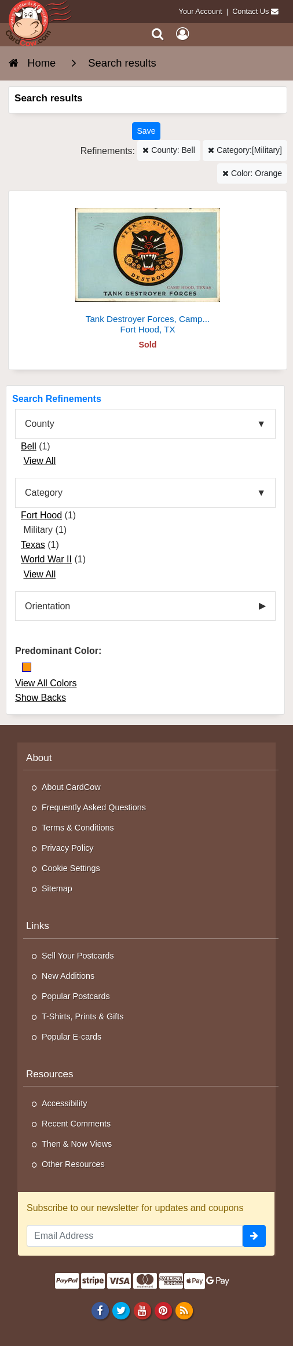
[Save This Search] (146, 131)
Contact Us (250, 11)
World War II (46, 559)
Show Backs (40, 698)
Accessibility (64, 1103)
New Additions (68, 976)
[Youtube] (142, 1310)
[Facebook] (100, 1310)
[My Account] (182, 34)
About (39, 757)
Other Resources (73, 1164)
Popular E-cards (71, 1036)
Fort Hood (41, 515)
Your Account (200, 11)
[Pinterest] (163, 1310)
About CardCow (71, 787)
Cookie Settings (71, 868)
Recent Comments (76, 1123)
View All (39, 461)
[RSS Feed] (184, 1310)
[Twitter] (121, 1310)
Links (37, 925)
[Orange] (26, 667)
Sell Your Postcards (78, 955)
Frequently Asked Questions (94, 807)
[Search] (158, 34)
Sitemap (57, 888)
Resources (50, 1074)
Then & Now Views (77, 1144)
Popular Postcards (76, 996)
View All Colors (45, 683)
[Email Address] (135, 1236)
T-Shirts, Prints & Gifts (83, 1016)
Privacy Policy (68, 848)
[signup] (254, 1236)
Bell (28, 446)
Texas (33, 545)
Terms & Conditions (78, 827)
